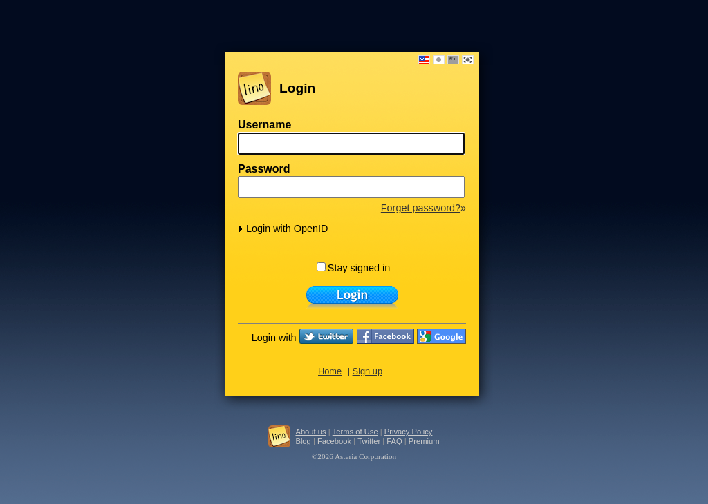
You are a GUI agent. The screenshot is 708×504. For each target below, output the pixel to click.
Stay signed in (353, 267)
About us (310, 431)
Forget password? (420, 207)
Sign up (367, 371)
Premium (424, 441)
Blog (302, 441)
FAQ (394, 441)
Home (330, 371)
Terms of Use (355, 431)
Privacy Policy (408, 431)
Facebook (334, 441)
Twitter (368, 441)
